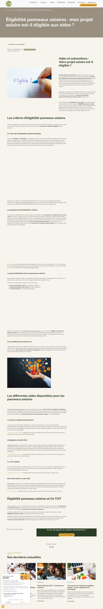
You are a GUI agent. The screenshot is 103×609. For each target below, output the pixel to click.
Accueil (7, 10)
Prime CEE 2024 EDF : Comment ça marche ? (50, 544)
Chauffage (54, 582)
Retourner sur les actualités (17, 44)
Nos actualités (71, 2)
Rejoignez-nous (92, 2)
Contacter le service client (82, 591)
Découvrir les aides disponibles (61, 593)
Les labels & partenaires (36, 585)
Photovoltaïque (56, 580)
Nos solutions (34, 2)
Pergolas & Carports (57, 585)
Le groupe (43, 2)
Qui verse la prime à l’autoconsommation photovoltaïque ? (21, 545)
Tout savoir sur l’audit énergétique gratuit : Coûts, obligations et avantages (80, 545)
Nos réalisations (61, 2)
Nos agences (33, 582)
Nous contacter (81, 2)
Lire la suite (10, 560)
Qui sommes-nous (34, 580)
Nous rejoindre (33, 589)
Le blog (32, 587)
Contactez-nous (79, 580)
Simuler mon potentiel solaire (88, 5)
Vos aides (52, 2)
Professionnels (56, 587)
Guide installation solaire (58, 589)
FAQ (31, 591)
